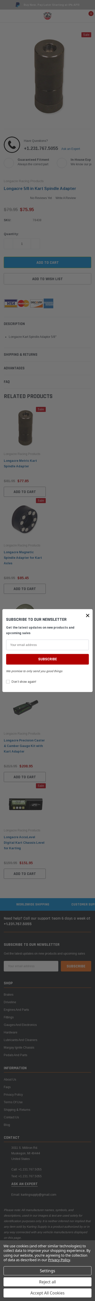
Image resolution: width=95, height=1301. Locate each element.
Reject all (47, 1282)
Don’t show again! (24, 682)
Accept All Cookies (47, 1293)
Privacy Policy (59, 1259)
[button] (87, 615)
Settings (47, 1271)
